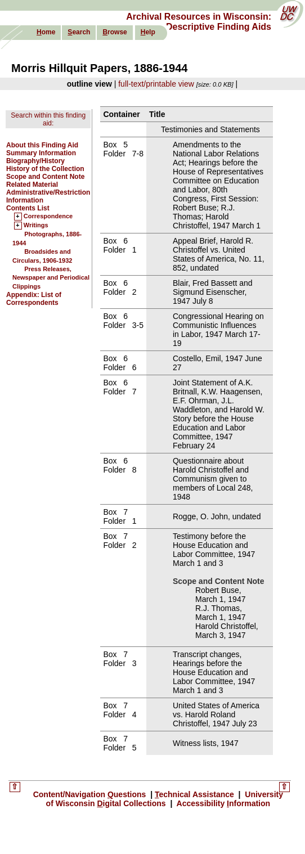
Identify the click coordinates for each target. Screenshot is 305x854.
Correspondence (48, 216)
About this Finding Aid (42, 145)
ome (46, 32)
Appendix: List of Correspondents (33, 299)
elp (148, 32)
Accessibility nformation (222, 803)
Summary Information (41, 153)
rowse (114, 32)
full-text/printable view (156, 83)
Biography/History (35, 161)
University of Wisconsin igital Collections (164, 799)
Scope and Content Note (45, 177)
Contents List (28, 208)
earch (79, 32)
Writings (36, 225)
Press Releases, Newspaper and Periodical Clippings (50, 278)
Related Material (32, 184)
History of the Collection (45, 169)
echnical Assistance (195, 794)
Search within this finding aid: (48, 119)
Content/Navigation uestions (91, 794)
